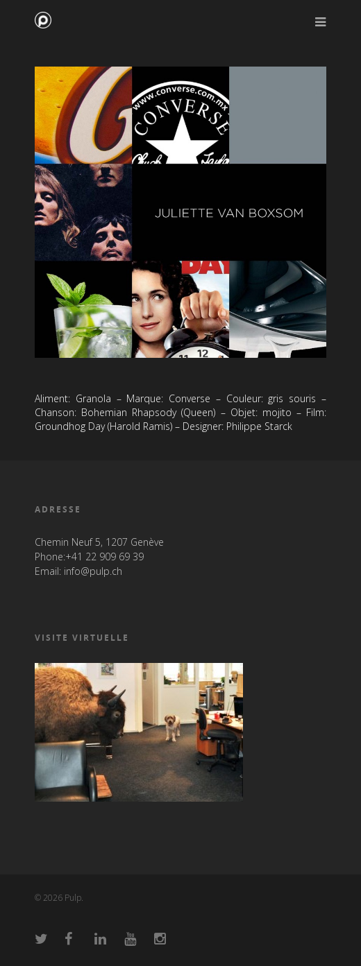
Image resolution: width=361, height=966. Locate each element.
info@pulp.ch (93, 571)
